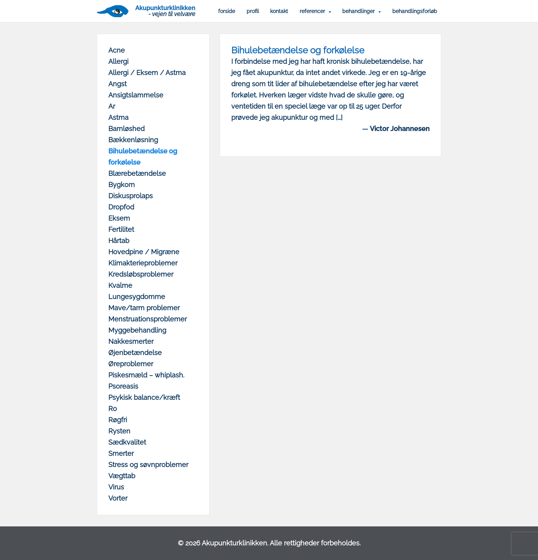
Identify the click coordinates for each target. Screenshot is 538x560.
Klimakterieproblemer (142, 263)
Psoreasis (123, 386)
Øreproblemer (130, 364)
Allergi (118, 61)
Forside (226, 11)
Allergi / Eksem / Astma (147, 73)
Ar (111, 106)
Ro (112, 409)
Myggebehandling (137, 330)
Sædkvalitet (127, 442)
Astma (118, 117)
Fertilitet (121, 229)
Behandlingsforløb (414, 11)
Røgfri (117, 420)
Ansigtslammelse (135, 95)
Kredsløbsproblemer (140, 274)
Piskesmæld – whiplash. (146, 375)
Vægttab (121, 476)
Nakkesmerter (131, 341)
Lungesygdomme (136, 297)
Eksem (119, 218)
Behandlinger (358, 11)
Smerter (121, 453)
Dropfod (121, 207)
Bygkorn (121, 185)
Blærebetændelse (137, 173)
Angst (117, 84)
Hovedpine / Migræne (143, 252)
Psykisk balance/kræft (144, 397)
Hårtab (118, 241)
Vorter (117, 498)
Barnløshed (126, 129)
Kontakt (279, 11)
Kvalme (120, 285)
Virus (116, 487)
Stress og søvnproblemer (148, 465)
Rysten (119, 431)
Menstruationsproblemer (147, 319)
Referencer (312, 11)
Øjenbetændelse (135, 353)
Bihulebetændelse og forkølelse (297, 50)
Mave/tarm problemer (144, 308)
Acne (116, 50)
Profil (253, 11)
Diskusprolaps (130, 196)
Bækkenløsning (133, 140)
